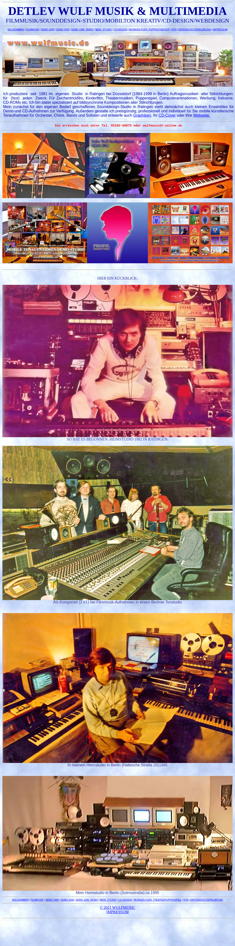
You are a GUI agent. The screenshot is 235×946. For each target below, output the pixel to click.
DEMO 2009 (47, 29)
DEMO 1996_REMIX (82, 29)
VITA (173, 29)
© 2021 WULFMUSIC (117, 908)
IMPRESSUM (220, 29)
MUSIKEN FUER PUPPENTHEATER (149, 29)
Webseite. (201, 115)
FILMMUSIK (32, 29)
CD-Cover (167, 115)
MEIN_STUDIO (103, 29)
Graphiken (142, 115)
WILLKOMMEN (16, 29)
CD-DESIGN (120, 29)
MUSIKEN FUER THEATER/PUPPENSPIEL (157, 900)
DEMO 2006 (62, 29)
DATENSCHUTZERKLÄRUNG (194, 29)
